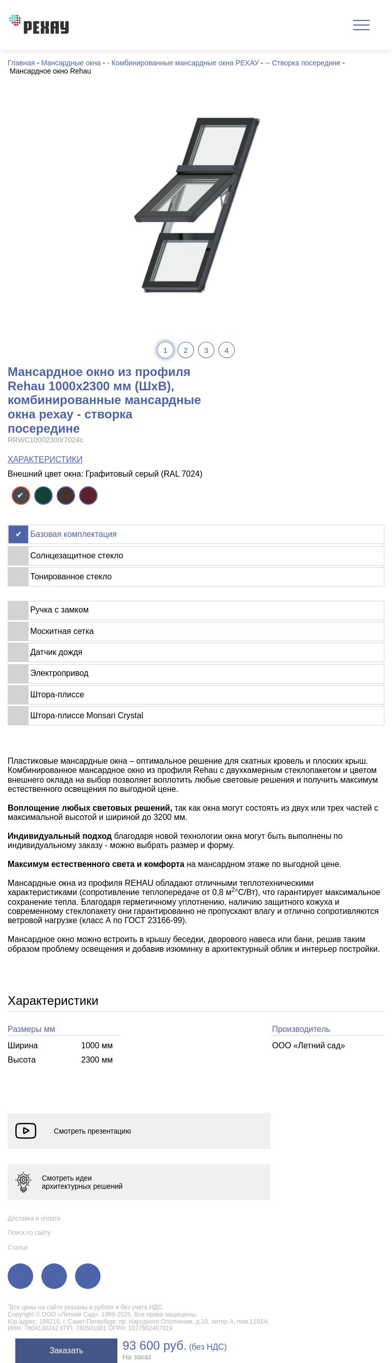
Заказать (66, 1350)
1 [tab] (165, 350)
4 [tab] (227, 350)
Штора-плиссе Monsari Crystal (86, 715)
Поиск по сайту (29, 1232)
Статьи (18, 1247)
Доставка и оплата (34, 1218)
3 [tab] (206, 350)
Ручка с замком (59, 609)
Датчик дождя (56, 652)
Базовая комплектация (73, 534)
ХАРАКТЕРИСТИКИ (45, 459)
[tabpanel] (196, 204)
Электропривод (59, 673)
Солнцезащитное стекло (76, 555)
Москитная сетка (61, 631)
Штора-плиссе (57, 694)
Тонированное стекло (71, 576)
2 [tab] (186, 350)
